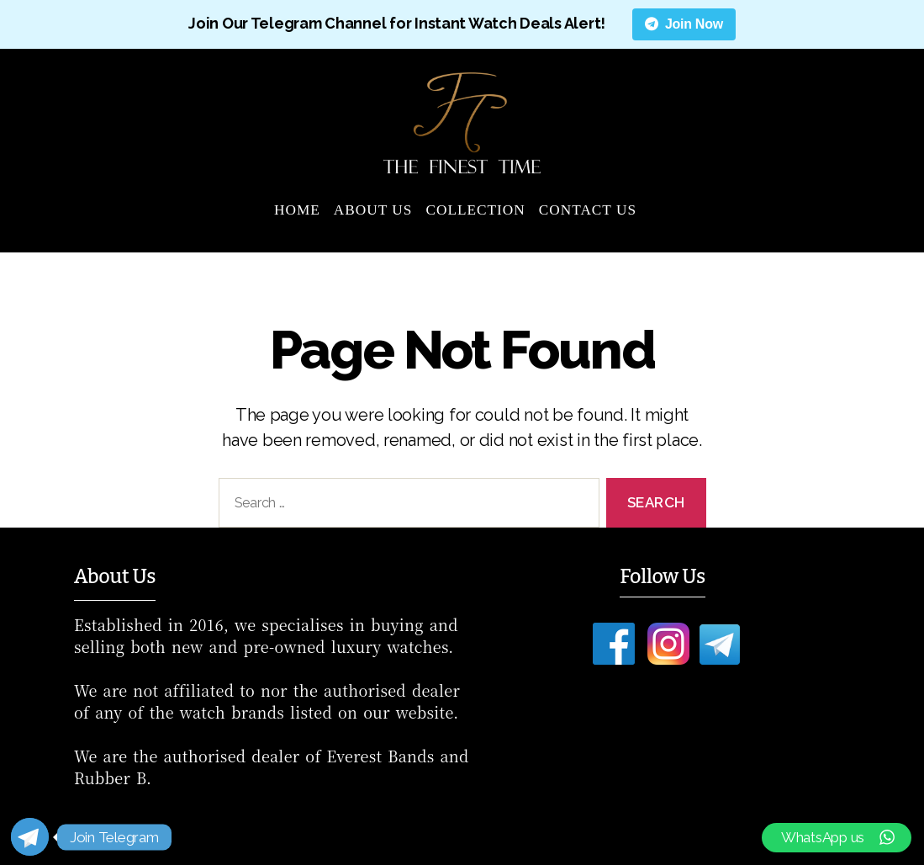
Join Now (684, 24)
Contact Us (587, 210)
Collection (475, 210)
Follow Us (662, 576)
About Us (373, 210)
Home (297, 210)
